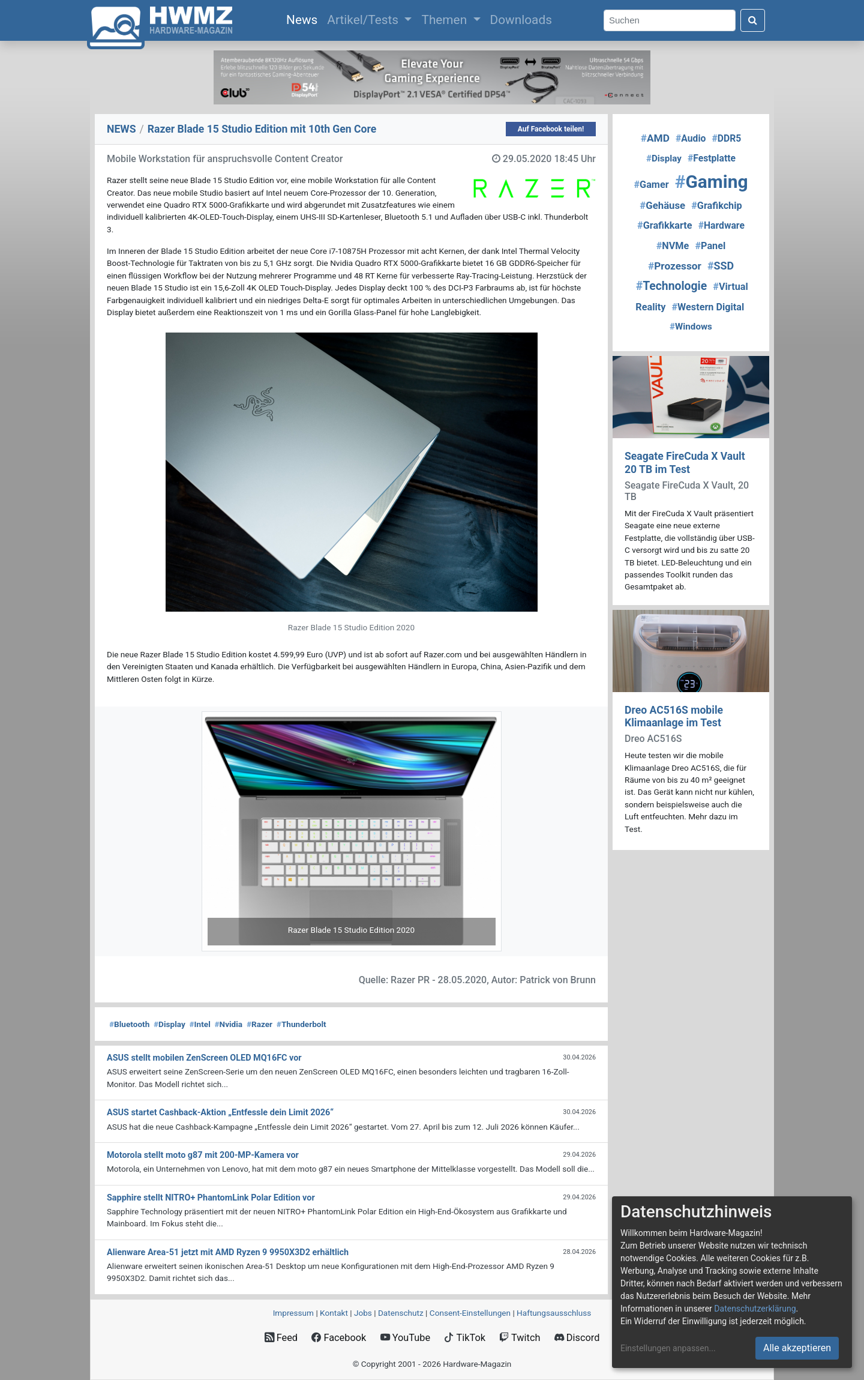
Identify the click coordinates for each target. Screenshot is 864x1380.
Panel (710, 246)
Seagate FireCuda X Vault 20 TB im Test (685, 462)
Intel (200, 1024)
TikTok (464, 1337)
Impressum (293, 1313)
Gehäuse (662, 205)
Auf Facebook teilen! (551, 129)
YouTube (405, 1337)
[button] (224, 831)
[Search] (670, 21)
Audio (691, 138)
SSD (720, 265)
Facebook (338, 1337)
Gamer (651, 184)
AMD (655, 138)
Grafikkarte (664, 225)
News (304, 18)
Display (169, 1024)
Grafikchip (716, 205)
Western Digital (708, 307)
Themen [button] (445, 20)
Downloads (521, 20)
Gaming (711, 181)
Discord (577, 1337)
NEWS (121, 129)
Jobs (363, 1313)
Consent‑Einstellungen (470, 1313)
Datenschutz (401, 1313)
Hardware (721, 225)
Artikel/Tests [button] (364, 20)
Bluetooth (129, 1024)
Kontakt (334, 1313)
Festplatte (712, 158)
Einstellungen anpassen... (668, 1348)
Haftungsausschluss (554, 1313)
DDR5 (727, 138)
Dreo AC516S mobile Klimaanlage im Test (674, 716)
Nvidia (228, 1024)
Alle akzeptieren (797, 1348)
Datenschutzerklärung (755, 1308)
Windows (691, 326)
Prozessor (674, 266)
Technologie (671, 286)
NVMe (672, 246)
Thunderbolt (301, 1024)
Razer (259, 1024)
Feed (281, 1337)
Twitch (519, 1337)
